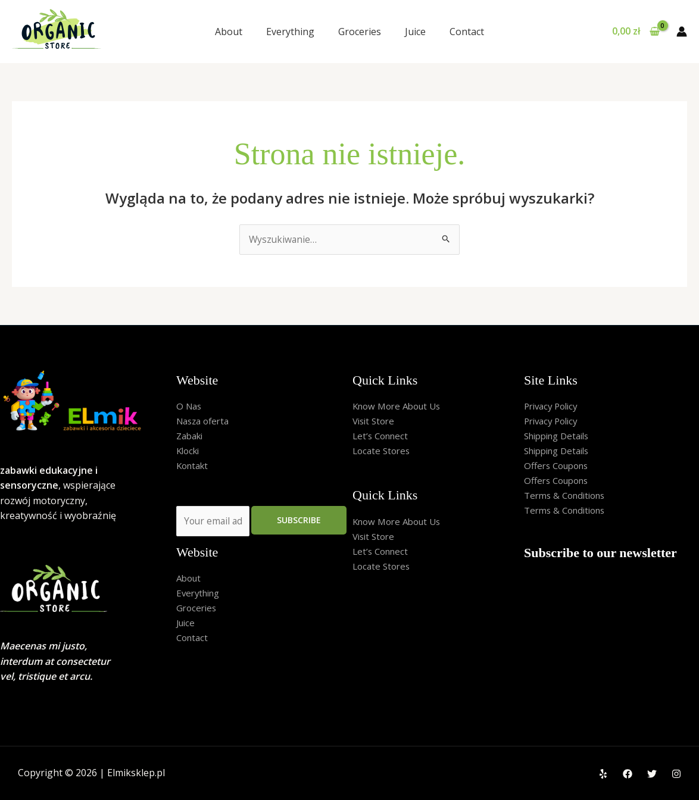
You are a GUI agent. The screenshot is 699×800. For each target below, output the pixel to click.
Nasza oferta (205, 421)
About (228, 31)
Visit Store (375, 421)
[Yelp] (603, 774)
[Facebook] (627, 774)
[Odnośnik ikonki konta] (681, 31)
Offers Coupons (559, 467)
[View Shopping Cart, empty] (635, 31)
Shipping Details (560, 436)
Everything (290, 31)
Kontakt (194, 467)
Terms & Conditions (568, 497)
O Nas (190, 406)
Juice (415, 31)
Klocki (189, 452)
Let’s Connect (382, 436)
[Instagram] (676, 774)
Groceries (359, 31)
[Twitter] (652, 774)
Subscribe (299, 522)
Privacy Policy (553, 406)
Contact (467, 31)
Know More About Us (400, 406)
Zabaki (191, 436)
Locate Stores (383, 452)
